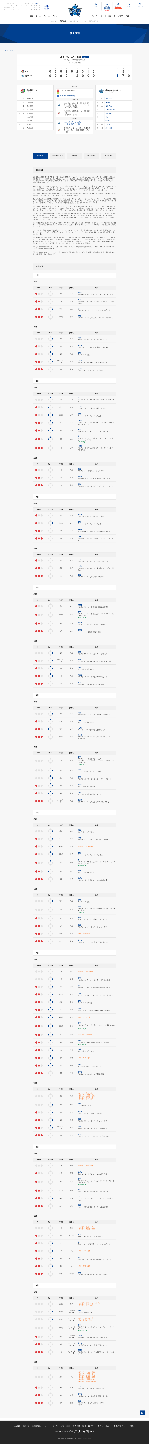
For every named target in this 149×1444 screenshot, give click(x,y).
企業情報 (17, 1426)
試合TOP (54, 21)
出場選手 (75, 156)
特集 (127, 16)
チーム (38, 16)
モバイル (55, 1426)
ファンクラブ (118, 16)
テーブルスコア (57, 156)
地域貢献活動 (36, 1426)
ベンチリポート (92, 156)
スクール (47, 1426)
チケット (56, 16)
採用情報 (26, 1426)
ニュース (94, 16)
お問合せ (132, 1426)
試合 (31, 16)
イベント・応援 (106, 16)
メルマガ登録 (65, 1426)
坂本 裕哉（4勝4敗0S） (68, 96)
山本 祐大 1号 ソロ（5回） (73, 122)
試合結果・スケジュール (78, 21)
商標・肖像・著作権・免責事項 (83, 1426)
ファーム (47, 16)
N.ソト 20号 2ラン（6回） (72, 124)
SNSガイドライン (120, 1426)
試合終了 (85, 57)
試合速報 (63, 21)
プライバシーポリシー (103, 1426)
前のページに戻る (10, 50)
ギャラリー (108, 156)
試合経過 (40, 156)
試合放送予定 (93, 21)
